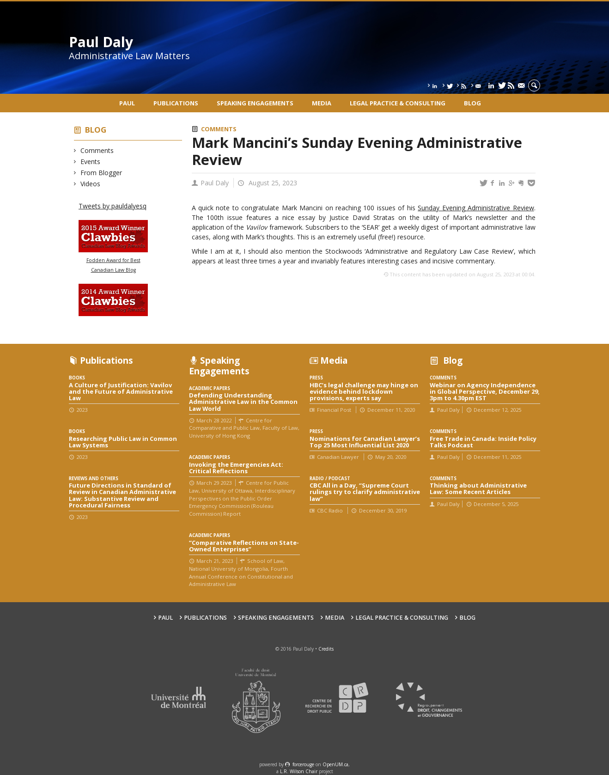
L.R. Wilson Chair (298, 771)
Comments (97, 150)
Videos (90, 183)
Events (90, 161)
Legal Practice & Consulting (397, 103)
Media (321, 103)
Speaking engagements (255, 103)
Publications (175, 103)
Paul (127, 103)
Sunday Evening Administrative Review (476, 207)
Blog (472, 103)
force (303, 764)
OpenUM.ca (335, 764)
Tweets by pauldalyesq (112, 205)
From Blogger (101, 172)
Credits (326, 649)
